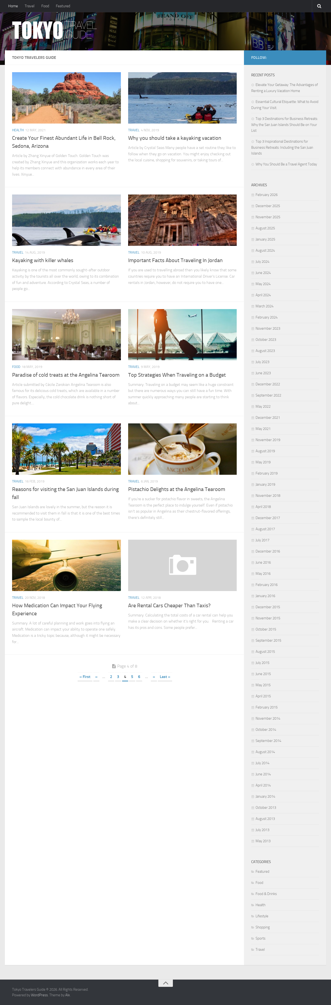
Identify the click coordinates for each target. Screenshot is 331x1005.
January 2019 (265, 484)
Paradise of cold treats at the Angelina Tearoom (65, 375)
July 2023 (262, 362)
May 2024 (263, 284)
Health (18, 130)
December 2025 (268, 206)
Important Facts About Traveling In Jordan (175, 260)
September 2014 (268, 741)
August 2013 (265, 819)
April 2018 (263, 507)
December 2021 (268, 417)
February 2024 (267, 317)
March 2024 (264, 306)
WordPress (39, 995)
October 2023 (266, 339)
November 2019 (268, 440)
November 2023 (268, 328)
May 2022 (263, 406)
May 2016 (263, 573)
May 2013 (263, 841)
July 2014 (262, 763)
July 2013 (262, 830)
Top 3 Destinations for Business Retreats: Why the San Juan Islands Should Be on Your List (284, 125)
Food (45, 6)
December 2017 (268, 518)
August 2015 (265, 651)
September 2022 (268, 395)
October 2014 (266, 729)
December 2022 (268, 384)
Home (13, 6)
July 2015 (262, 663)
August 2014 (265, 752)
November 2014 (268, 718)
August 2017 (265, 529)
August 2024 (265, 250)
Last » (165, 676)
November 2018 (268, 495)
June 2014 (263, 774)
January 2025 (265, 239)
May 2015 (263, 685)
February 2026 (267, 195)
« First (85, 676)
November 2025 (268, 217)
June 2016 (263, 562)
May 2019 (263, 462)
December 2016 (268, 551)
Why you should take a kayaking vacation (174, 138)
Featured (63, 6)
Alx (67, 995)
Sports (260, 938)
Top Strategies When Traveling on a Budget (177, 375)
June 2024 (263, 273)
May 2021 (263, 429)
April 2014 (263, 785)
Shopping (263, 927)
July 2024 (262, 261)
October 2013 (266, 807)
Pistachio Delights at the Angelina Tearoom (176, 489)
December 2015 (268, 607)
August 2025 (265, 228)
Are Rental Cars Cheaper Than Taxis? (169, 605)
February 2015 (267, 707)
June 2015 (263, 674)
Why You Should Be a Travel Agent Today (286, 164)
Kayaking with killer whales (42, 260)
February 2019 (267, 473)
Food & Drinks (266, 894)
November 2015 (268, 618)
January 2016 (265, 596)
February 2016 (267, 585)
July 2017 (262, 540)
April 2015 (263, 696)
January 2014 (265, 796)
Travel (30, 6)
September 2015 (268, 640)
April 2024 (263, 295)
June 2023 (263, 373)
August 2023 (265, 351)
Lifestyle (262, 916)
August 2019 (265, 451)
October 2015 (266, 629)
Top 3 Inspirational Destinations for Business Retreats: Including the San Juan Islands (282, 147)
